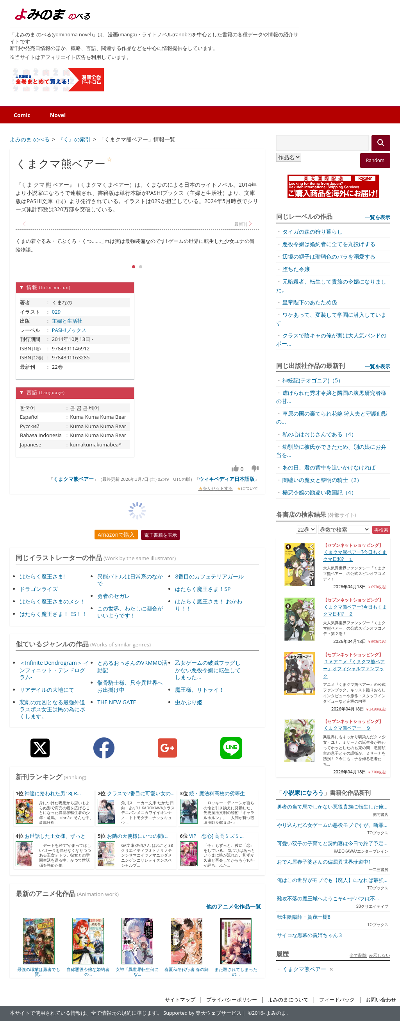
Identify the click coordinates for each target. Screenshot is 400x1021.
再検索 (381, 530)
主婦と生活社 (67, 320)
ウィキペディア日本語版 (227, 478)
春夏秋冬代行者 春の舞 (186, 969)
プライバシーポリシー (231, 999)
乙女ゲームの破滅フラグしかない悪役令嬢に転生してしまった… (208, 669)
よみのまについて (288, 999)
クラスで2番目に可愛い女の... (141, 793)
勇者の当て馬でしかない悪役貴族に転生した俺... (332, 806)
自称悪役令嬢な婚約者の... (87, 971)
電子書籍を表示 (160, 535)
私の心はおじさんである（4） (319, 434)
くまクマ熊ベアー (73, 478)
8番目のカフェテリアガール (209, 576)
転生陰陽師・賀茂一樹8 (303, 917)
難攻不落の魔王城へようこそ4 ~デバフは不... (328, 898)
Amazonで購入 (116, 534)
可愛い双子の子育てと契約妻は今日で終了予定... (332, 843)
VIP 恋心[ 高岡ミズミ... (216, 836)
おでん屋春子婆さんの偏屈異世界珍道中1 (324, 862)
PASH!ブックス (69, 330)
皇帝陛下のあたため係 (309, 302)
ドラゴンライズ (39, 589)
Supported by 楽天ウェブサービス (202, 1013)
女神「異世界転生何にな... (137, 971)
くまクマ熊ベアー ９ (347, 728)
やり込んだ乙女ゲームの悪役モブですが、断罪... (332, 825)
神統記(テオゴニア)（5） (312, 380)
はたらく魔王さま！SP (202, 589)
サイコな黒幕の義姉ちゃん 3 (309, 935)
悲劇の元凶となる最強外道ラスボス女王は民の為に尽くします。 (52, 709)
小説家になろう (303, 792)
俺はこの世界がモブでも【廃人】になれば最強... (332, 880)
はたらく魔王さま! (42, 576)
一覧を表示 (377, 217)
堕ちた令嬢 (296, 269)
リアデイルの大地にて (47, 689)
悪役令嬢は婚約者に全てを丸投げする (328, 244)
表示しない (379, 955)
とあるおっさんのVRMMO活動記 (132, 666)
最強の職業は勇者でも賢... (38, 971)
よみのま (276, 1013)
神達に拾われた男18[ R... (53, 793)
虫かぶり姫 (188, 702)
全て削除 (358, 955)
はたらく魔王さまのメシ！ (52, 601)
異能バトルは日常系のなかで (130, 580)
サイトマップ (180, 999)
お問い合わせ (381, 999)
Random (375, 160)
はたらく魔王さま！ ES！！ (53, 614)
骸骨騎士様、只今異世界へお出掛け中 (130, 686)
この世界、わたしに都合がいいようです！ (130, 612)
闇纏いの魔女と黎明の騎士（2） (322, 480)
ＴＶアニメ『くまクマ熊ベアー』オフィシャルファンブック (354, 668)
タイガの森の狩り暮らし (312, 231)
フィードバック (337, 999)
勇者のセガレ (113, 596)
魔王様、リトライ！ (199, 689)
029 (56, 311)
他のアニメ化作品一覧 (233, 906)
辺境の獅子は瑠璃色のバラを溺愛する (328, 256)
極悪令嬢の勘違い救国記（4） (319, 492)
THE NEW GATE (116, 702)
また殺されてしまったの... (235, 971)
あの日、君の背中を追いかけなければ (328, 467)
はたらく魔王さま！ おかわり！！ (208, 605)
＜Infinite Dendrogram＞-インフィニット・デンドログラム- (54, 669)
